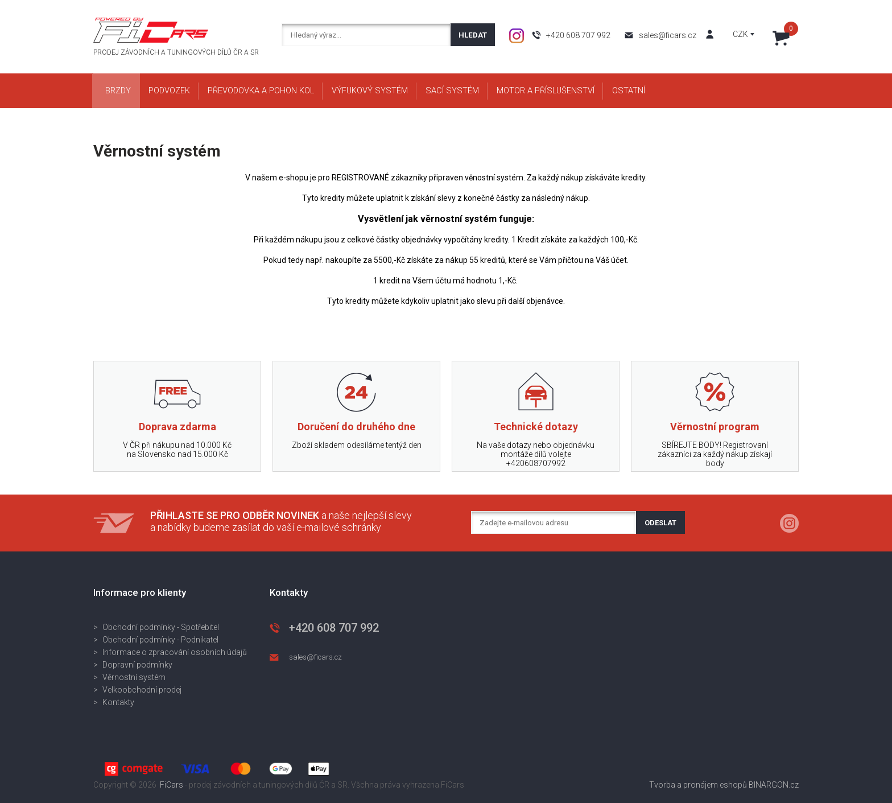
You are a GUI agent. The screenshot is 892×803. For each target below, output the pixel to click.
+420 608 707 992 (578, 35)
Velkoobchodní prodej (141, 689)
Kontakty (118, 702)
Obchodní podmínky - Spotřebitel (160, 627)
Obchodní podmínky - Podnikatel (160, 639)
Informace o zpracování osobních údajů (174, 652)
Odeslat (660, 522)
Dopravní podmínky (137, 664)
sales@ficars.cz (667, 35)
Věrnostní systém (134, 677)
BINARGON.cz (774, 784)
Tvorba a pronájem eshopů (698, 784)
